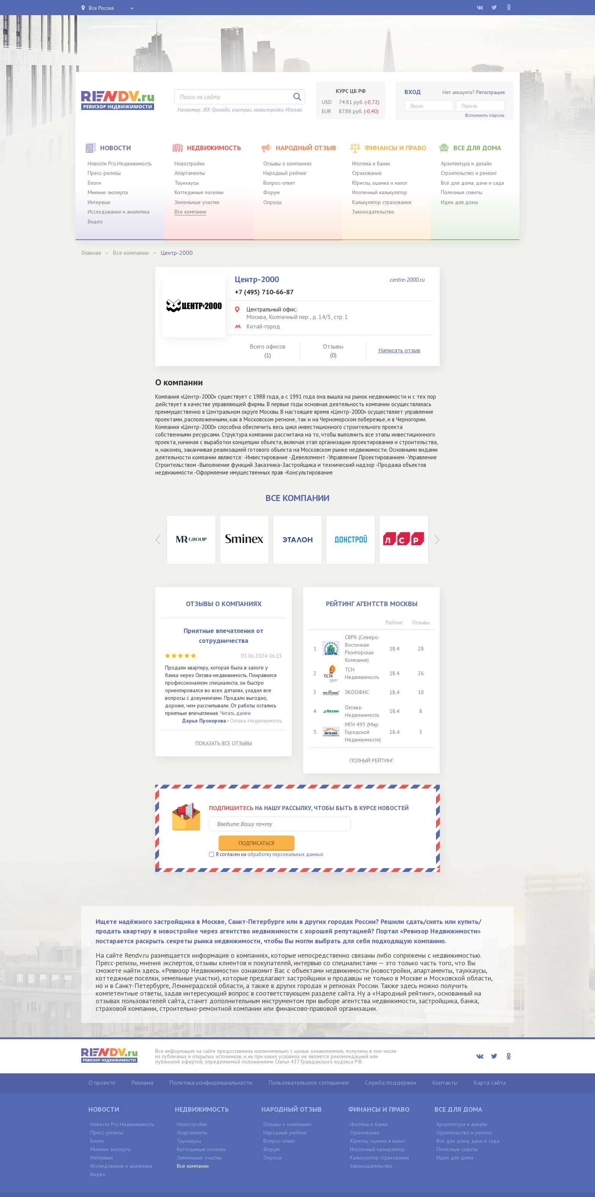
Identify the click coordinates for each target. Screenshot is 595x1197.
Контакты (445, 1067)
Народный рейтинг (285, 173)
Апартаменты (190, 173)
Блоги (94, 182)
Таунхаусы (187, 182)
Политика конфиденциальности (210, 1067)
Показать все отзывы (223, 743)
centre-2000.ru (407, 279)
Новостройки (190, 163)
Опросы (272, 202)
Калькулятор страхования (381, 202)
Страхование (367, 173)
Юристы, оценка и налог (380, 182)
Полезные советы (461, 192)
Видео (95, 221)
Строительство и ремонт (469, 173)
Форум (271, 192)
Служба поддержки (390, 1067)
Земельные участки (197, 202)
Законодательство (373, 211)
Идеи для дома (459, 202)
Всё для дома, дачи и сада (472, 182)
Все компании (190, 211)
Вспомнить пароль (485, 115)
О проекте (101, 1067)
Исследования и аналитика (119, 211)
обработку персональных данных (285, 839)
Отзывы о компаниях (287, 163)
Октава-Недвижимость (256, 720)
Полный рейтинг (371, 760)
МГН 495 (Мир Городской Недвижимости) (363, 732)
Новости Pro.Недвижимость (119, 163)
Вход (413, 92)
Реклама (142, 1067)
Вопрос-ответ (279, 182)
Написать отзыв (399, 350)
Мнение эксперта (108, 192)
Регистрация (490, 92)
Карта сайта (490, 1067)
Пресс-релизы (104, 173)
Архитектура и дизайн (466, 163)
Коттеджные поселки (199, 192)
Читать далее (235, 713)
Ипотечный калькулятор (379, 192)
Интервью (99, 202)
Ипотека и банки (371, 163)
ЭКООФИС (357, 692)
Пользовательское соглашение (308, 1067)
